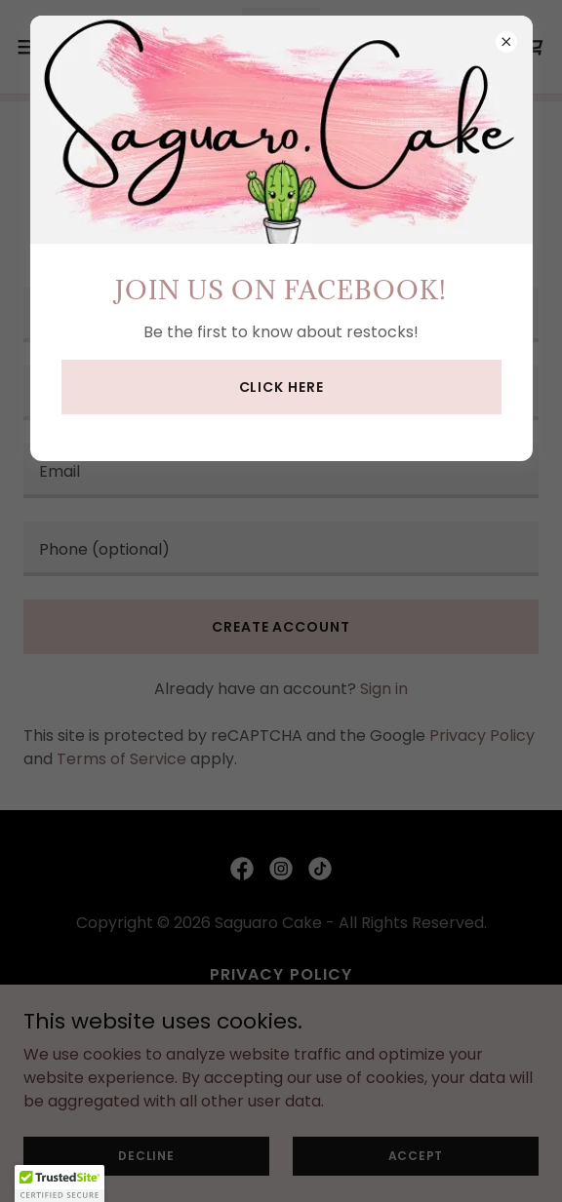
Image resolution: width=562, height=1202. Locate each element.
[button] (59, 1183)
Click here (281, 387)
